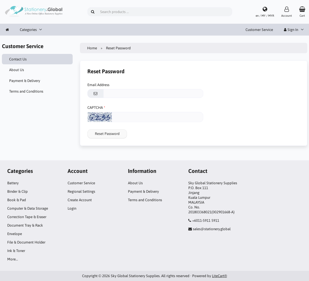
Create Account (80, 200)
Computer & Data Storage (27, 208)
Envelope (14, 234)
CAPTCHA (95, 107)
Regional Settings (81, 191)
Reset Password (107, 134)
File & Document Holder (26, 242)
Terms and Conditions (26, 91)
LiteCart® (219, 276)
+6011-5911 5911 (205, 220)
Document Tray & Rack (25, 225)
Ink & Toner (16, 251)
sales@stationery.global (212, 229)
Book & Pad (16, 200)
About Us (16, 70)
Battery (13, 183)
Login (72, 208)
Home (92, 48)
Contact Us (18, 59)
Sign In (291, 30)
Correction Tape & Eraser (26, 217)
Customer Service (259, 30)
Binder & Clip (17, 191)
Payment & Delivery (24, 81)
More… (12, 259)
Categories (28, 30)
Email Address (98, 85)
